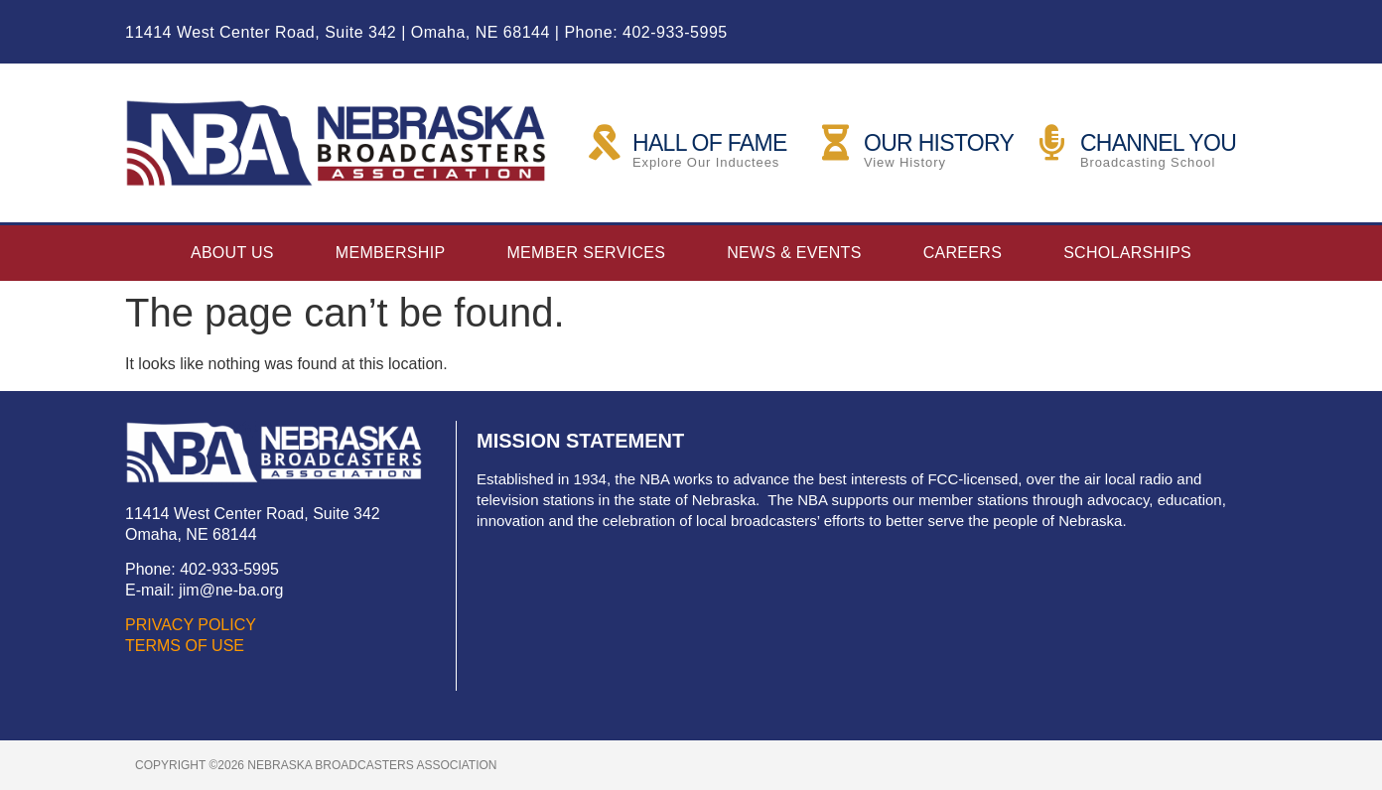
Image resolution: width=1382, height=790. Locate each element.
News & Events (794, 252)
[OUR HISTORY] (836, 143)
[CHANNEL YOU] (1052, 143)
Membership (391, 252)
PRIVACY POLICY (190, 624)
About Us (232, 252)
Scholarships (1127, 252)
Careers (962, 252)
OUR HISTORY (939, 143)
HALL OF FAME (709, 143)
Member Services (585, 252)
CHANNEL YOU (1158, 143)
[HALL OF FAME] (604, 143)
